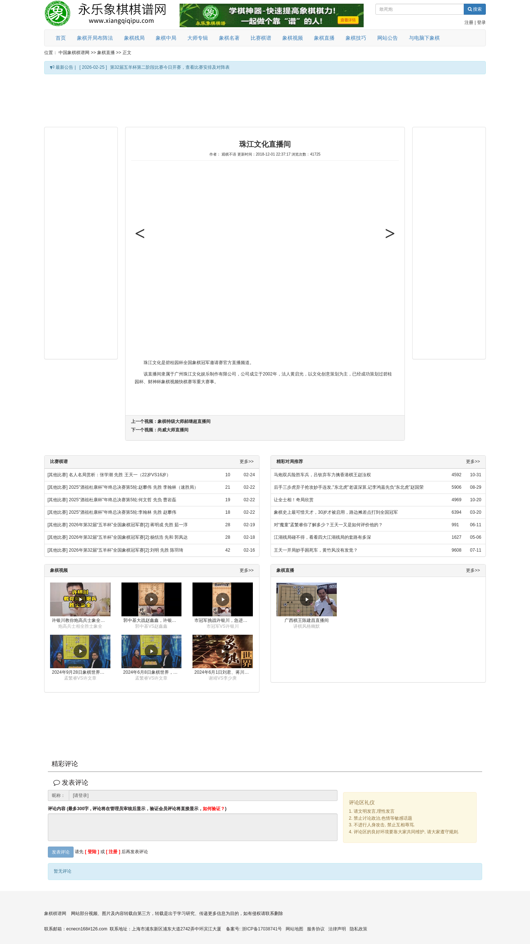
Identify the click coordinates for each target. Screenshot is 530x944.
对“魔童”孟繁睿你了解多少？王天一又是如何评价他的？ (328, 524)
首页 (61, 38)
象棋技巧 (356, 38)
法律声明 (337, 928)
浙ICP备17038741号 (262, 928)
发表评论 (61, 852)
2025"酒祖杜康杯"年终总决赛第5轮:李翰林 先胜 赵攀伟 (122, 512)
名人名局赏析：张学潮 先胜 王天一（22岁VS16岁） (120, 474)
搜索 (475, 9)
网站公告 (387, 38)
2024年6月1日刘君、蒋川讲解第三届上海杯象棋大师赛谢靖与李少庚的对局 (223, 672)
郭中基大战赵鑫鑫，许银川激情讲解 (152, 620)
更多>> (247, 461)
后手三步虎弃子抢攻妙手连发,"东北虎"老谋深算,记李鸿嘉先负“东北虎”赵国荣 (349, 487)
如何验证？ (214, 808)
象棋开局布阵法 (95, 38)
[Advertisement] (265, 100)
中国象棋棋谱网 (74, 52)
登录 (481, 22)
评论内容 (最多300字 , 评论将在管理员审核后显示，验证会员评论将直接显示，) (137, 808)
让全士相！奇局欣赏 (294, 499)
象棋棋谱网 (55, 913)
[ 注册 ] (113, 851)
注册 (468, 22)
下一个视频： (159, 429)
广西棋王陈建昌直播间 (307, 620)
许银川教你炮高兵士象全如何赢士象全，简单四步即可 (81, 620)
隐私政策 (358, 928)
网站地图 (294, 928)
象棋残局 (134, 38)
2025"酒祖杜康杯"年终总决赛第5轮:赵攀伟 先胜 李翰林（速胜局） (133, 487)
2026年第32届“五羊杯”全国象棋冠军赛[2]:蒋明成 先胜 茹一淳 (128, 524)
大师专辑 (197, 38)
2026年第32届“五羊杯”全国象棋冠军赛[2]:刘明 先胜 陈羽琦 (126, 550)
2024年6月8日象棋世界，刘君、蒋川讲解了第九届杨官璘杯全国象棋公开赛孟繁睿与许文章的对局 (152, 672)
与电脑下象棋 (424, 38)
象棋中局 (166, 38)
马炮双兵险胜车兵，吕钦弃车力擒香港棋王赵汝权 (322, 474)
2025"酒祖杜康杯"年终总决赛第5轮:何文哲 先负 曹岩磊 (122, 499)
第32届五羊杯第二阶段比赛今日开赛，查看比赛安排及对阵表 (170, 67)
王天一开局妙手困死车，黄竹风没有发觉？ (316, 550)
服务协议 (316, 928)
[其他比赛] (57, 474)
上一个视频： (171, 421)
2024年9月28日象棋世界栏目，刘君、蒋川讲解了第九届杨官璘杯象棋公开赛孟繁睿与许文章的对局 (81, 672)
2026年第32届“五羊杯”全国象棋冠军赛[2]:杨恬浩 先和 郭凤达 (128, 537)
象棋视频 (292, 38)
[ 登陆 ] (92, 851)
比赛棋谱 (261, 38)
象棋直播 (324, 38)
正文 (127, 52)
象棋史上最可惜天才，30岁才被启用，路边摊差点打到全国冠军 (336, 512)
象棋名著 (229, 38)
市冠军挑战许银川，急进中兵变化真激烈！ (223, 620)
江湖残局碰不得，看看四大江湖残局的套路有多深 (322, 537)
